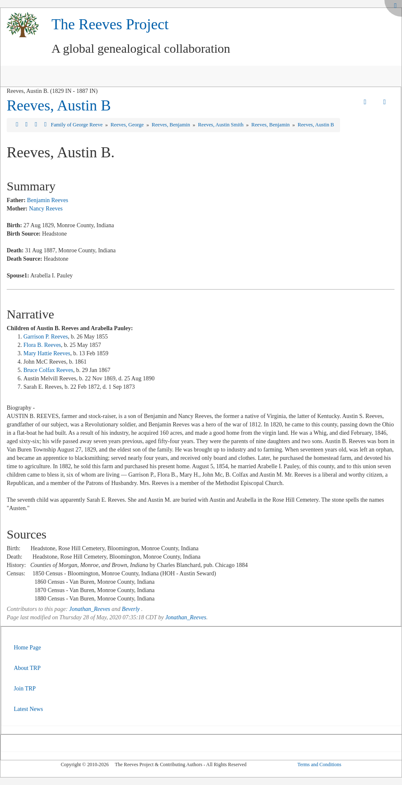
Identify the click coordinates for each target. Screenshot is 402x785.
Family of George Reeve (77, 125)
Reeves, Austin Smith (221, 125)
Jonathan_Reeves (89, 609)
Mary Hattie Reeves (46, 353)
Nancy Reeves (45, 208)
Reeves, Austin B (59, 105)
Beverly (131, 609)
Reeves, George (127, 125)
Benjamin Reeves (47, 200)
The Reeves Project (110, 24)
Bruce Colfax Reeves (48, 370)
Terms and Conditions (319, 764)
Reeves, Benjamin (172, 125)
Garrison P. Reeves (45, 336)
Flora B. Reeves (42, 345)
